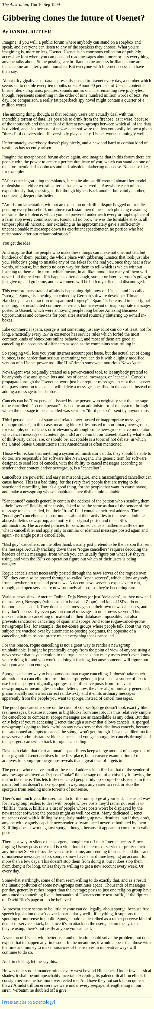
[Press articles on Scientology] (28, 1002)
